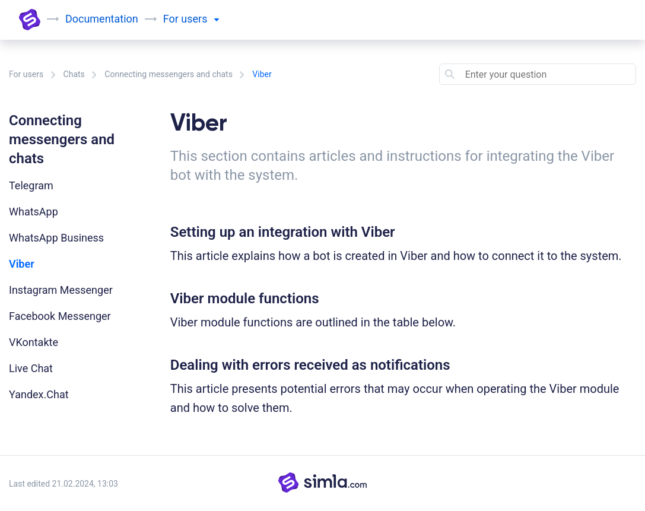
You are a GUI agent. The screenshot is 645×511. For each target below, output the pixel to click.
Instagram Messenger (61, 290)
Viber (21, 264)
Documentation (101, 18)
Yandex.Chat (39, 394)
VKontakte (33, 342)
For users (26, 74)
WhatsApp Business (56, 237)
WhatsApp (33, 211)
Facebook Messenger (60, 316)
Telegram (31, 185)
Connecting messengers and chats (168, 74)
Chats (74, 74)
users (200, 18)
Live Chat (31, 368)
